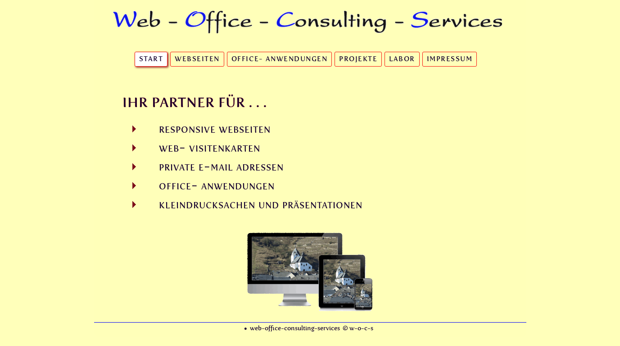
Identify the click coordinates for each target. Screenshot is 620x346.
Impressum (450, 59)
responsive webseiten (215, 128)
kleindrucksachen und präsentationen (260, 204)
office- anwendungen (217, 185)
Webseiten (197, 59)
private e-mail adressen (221, 166)
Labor (402, 59)
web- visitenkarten (209, 147)
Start (151, 59)
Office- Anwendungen (279, 59)
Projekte (358, 59)
